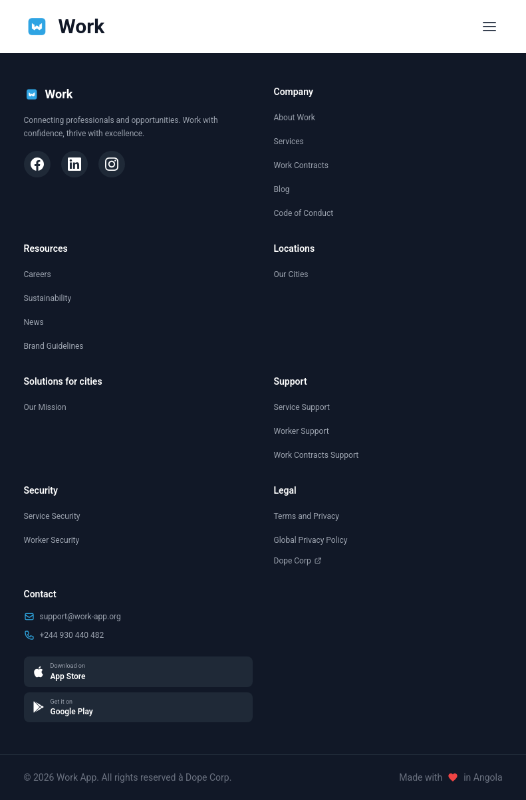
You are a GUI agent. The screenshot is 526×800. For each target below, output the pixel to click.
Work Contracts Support (316, 455)
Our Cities (291, 274)
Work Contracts (301, 165)
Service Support (302, 407)
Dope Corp (298, 560)
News (34, 322)
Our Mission (45, 407)
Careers (37, 274)
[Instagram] (111, 164)
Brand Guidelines (54, 346)
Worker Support (301, 431)
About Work (294, 117)
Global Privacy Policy (311, 540)
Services (289, 141)
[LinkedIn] (74, 164)
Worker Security (52, 540)
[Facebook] (37, 164)
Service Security (52, 516)
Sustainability (48, 298)
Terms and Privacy (306, 516)
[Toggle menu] (489, 26)
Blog (282, 189)
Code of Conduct (304, 213)
